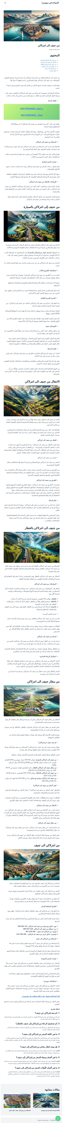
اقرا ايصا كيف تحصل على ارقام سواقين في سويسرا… (40, 996)
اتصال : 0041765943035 (31, 115)
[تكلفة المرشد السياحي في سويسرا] (45, 1100)
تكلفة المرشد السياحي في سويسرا (50, 1110)
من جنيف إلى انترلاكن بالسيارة (47, 60)
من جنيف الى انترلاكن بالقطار (48, 64)
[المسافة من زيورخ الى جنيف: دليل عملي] (16, 1100)
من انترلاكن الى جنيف (50, 68)
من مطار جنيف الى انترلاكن (48, 66)
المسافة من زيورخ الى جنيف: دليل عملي (19, 1110)
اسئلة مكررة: (52, 71)
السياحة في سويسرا (49, 3)
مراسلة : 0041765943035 (31, 108)
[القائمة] (4, 3)
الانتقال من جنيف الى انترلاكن (48, 62)
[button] (57, 1118)
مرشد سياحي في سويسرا (54, 49)
